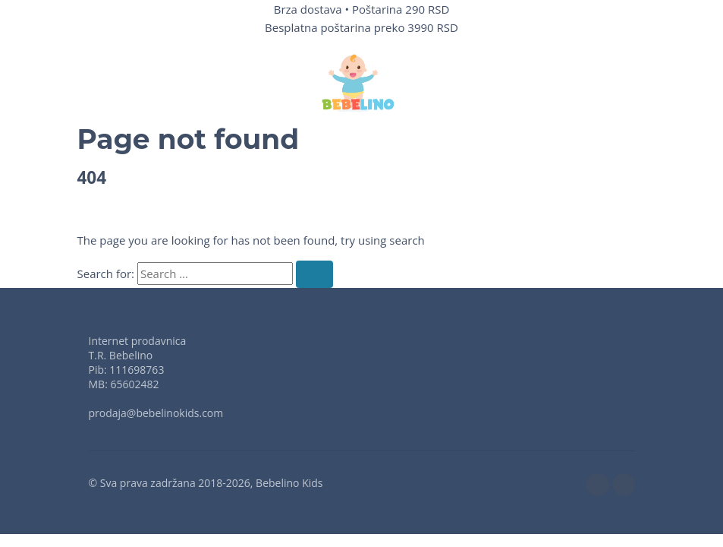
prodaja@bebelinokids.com (156, 413)
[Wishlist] (527, 82)
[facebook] (597, 484)
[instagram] (623, 484)
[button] (104, 83)
